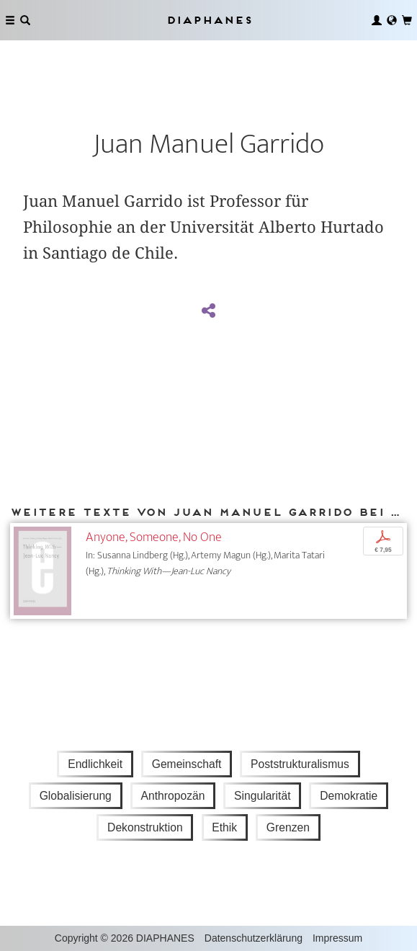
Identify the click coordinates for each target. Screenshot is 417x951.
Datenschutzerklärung (253, 938)
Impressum (337, 938)
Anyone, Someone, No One (154, 537)
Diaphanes (209, 20)
